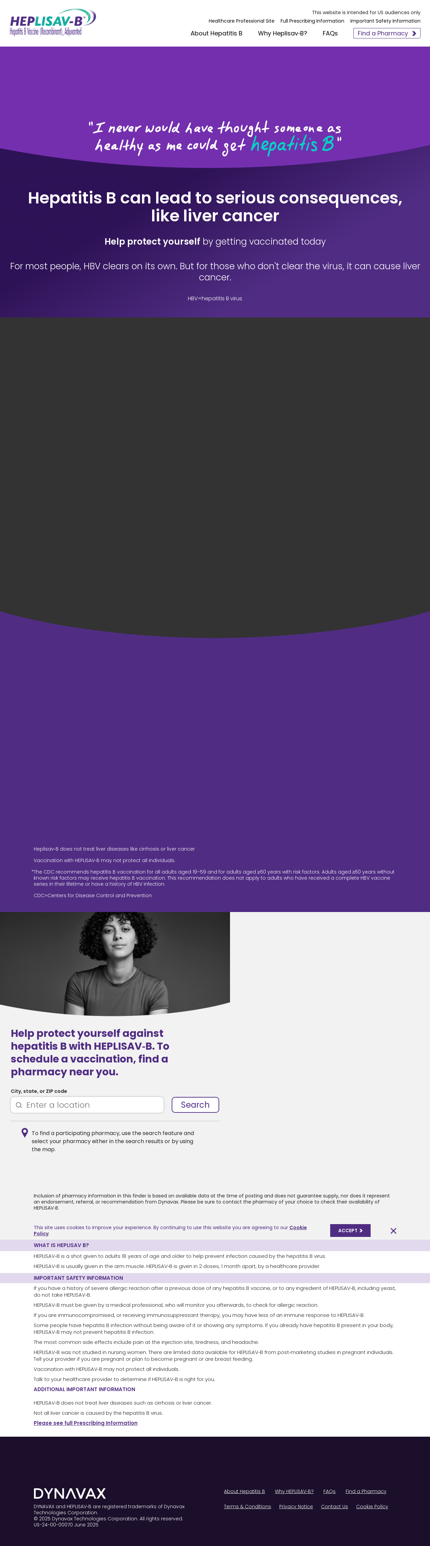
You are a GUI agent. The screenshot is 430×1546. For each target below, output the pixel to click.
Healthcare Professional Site (240, 23)
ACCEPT (350, 1230)
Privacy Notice (296, 1506)
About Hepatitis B (215, 34)
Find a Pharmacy (385, 34)
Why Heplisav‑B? (281, 34)
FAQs (329, 34)
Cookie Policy (372, 1506)
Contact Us (334, 1506)
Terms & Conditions (247, 1506)
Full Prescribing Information (311, 23)
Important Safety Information (384, 23)
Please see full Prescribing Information (86, 1423)
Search (195, 1104)
